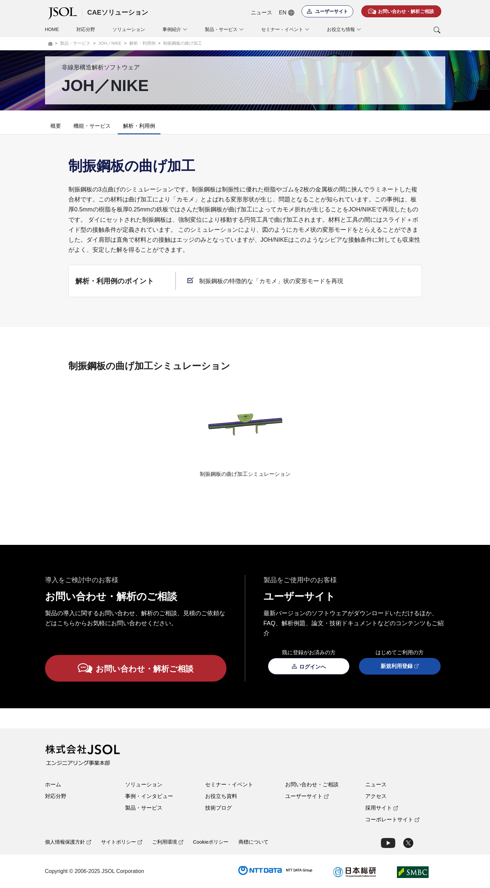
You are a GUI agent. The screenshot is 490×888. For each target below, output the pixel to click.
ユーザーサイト (307, 796)
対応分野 (85, 29)
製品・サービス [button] (224, 29)
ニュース (261, 12)
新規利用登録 (400, 666)
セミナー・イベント (229, 784)
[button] (409, 30)
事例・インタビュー (149, 796)
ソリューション (128, 29)
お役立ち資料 (221, 796)
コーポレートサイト (392, 819)
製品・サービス (143, 808)
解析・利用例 (139, 126)
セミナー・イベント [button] (285, 29)
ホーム (53, 784)
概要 (55, 126)
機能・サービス (92, 126)
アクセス (376, 796)
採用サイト (381, 808)
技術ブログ (218, 808)
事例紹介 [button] (174, 29)
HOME (52, 29)
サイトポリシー (121, 842)
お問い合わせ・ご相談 (312, 784)
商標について (253, 842)
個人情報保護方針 (68, 842)
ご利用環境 (167, 842)
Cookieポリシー (211, 842)
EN (286, 13)
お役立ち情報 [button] (344, 29)
